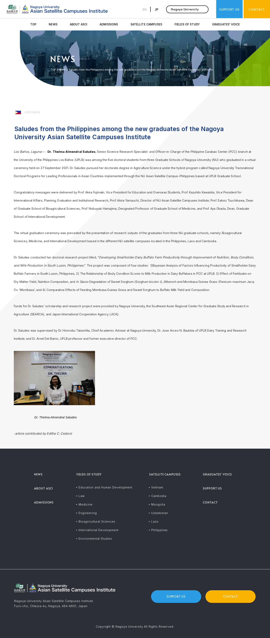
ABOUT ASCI (78, 24)
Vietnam (157, 487)
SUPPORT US (212, 488)
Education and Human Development (105, 487)
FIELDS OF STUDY (187, 24)
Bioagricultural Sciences (97, 521)
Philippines (159, 530)
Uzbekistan (159, 513)
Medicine (85, 504)
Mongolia (158, 504)
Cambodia (158, 496)
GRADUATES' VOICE (226, 24)
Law (82, 496)
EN (145, 9)
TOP (33, 24)
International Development (98, 530)
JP (156, 9)
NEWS (53, 24)
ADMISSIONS (109, 24)
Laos (155, 521)
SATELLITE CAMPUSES (146, 24)
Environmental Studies (95, 538)
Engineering (88, 513)
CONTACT (210, 502)
